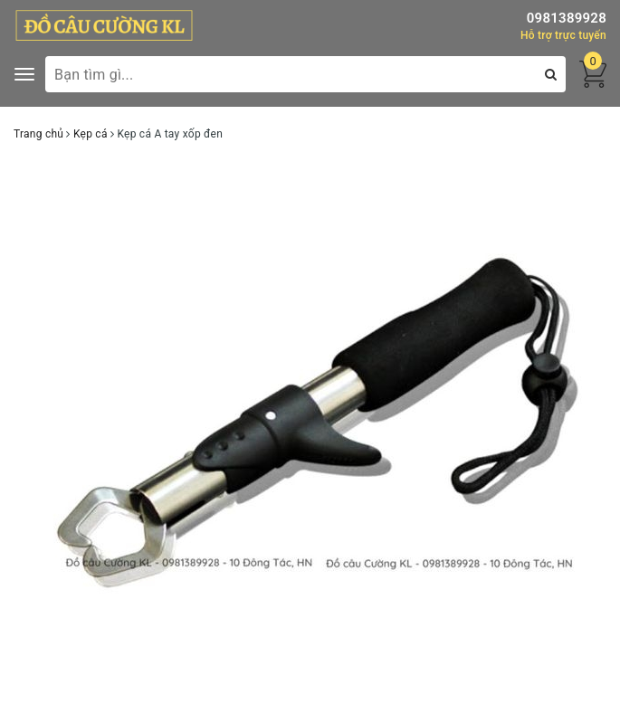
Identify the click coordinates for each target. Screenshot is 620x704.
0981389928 (566, 18)
